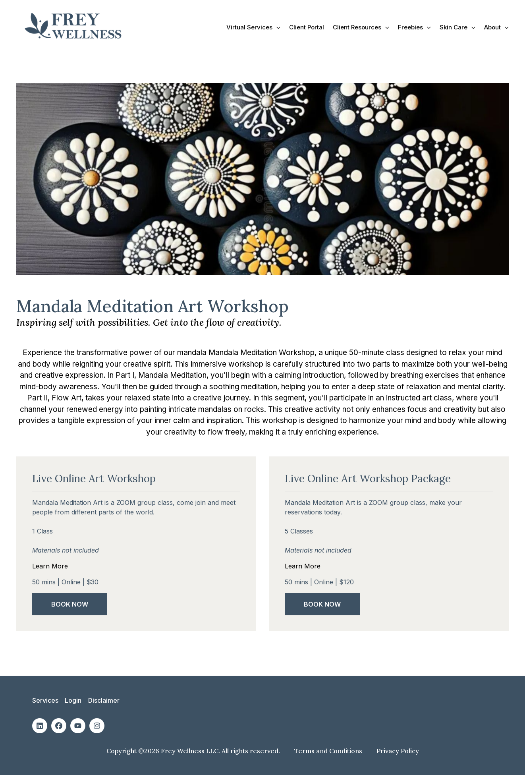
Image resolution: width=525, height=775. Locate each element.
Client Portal (306, 27)
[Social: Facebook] (58, 725)
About (496, 27)
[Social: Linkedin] (39, 725)
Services (45, 700)
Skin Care (457, 27)
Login (73, 700)
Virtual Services (253, 27)
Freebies (414, 27)
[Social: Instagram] (96, 725)
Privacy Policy (397, 750)
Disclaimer (103, 700)
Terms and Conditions (329, 750)
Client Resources (361, 27)
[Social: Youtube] (77, 725)
